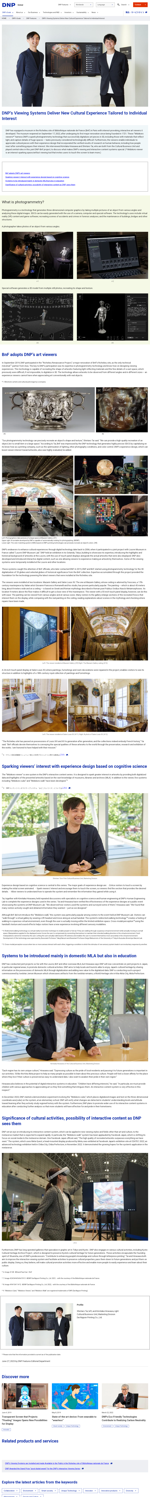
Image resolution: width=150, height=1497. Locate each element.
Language (101, 5)
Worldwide (80, 5)
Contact (138, 5)
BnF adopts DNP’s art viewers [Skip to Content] (17, 173)
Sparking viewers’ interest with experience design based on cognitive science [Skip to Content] (37, 177)
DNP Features (63, 5)
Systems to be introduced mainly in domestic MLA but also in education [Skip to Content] (34, 181)
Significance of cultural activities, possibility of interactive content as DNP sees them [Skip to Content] (40, 185)
